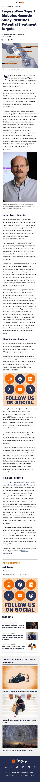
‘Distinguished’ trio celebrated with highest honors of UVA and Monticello (13, 638)
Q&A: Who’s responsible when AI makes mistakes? (19, 691)
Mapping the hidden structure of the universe (17, 751)
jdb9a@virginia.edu (19, 34)
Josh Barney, (8, 34)
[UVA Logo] (20, 761)
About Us (8, 772)
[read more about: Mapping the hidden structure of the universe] (20, 736)
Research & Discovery (11, 6)
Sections (2, 2)
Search (37, 2)
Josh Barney (7, 567)
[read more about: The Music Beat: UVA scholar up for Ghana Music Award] (20, 706)
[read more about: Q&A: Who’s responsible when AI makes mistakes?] (20, 677)
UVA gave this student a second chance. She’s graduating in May (13, 626)
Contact (32, 772)
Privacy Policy (24, 772)
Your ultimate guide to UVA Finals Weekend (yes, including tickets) (13, 648)
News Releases (15, 772)
